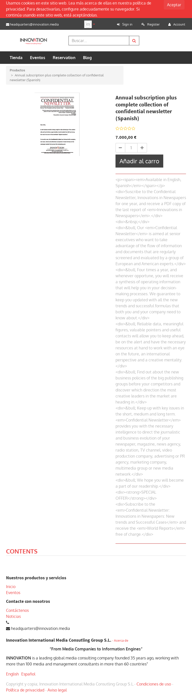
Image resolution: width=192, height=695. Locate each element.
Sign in (127, 24)
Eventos (13, 592)
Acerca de (121, 640)
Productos (17, 70)
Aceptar (174, 4)
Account (179, 24)
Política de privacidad (25, 689)
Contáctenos (17, 610)
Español (28, 673)
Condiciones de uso (153, 683)
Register (153, 24)
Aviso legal (57, 689)
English (12, 673)
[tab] (22, 551)
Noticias (13, 616)
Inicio (11, 586)
